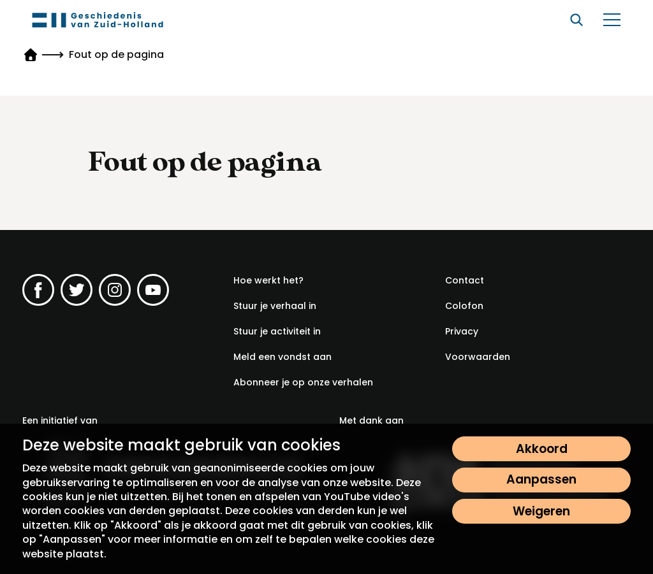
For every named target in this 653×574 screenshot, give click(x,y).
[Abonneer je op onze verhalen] (303, 382)
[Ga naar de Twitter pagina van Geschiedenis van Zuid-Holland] (76, 290)
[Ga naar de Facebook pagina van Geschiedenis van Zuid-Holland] (38, 290)
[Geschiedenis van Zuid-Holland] (98, 19)
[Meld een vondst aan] (282, 356)
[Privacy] (461, 331)
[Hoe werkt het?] (268, 280)
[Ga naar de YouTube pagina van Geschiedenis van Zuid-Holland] (153, 290)
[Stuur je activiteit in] (277, 331)
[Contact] (464, 280)
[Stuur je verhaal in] (274, 305)
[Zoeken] (576, 20)
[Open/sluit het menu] (611, 20)
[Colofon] (464, 305)
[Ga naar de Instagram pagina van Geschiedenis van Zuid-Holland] (115, 290)
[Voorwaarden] (477, 356)
